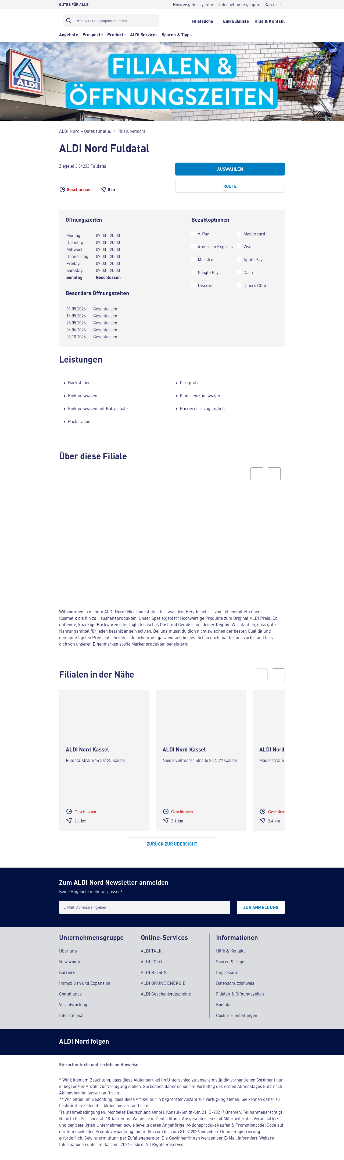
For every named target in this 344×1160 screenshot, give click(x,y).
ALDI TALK (151, 948)
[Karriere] (272, 4)
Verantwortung (73, 1002)
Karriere (67, 970)
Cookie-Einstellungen (236, 1013)
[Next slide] (274, 473)
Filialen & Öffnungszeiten (240, 991)
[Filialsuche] (202, 20)
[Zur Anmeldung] (261, 907)
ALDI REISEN (154, 970)
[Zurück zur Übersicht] (172, 843)
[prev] (261, 674)
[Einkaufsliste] (236, 20)
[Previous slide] (256, 473)
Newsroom (69, 959)
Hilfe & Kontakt (230, 948)
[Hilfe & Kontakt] (270, 20)
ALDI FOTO (151, 959)
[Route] (230, 186)
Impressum (227, 970)
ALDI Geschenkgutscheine (166, 991)
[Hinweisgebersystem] (193, 4)
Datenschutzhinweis (235, 980)
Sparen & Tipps (230, 959)
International (71, 1013)
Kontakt (223, 1002)
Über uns (68, 948)
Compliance (70, 991)
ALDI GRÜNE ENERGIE (163, 980)
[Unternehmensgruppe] (238, 4)
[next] (278, 674)
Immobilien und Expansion (84, 980)
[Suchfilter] (111, 20)
